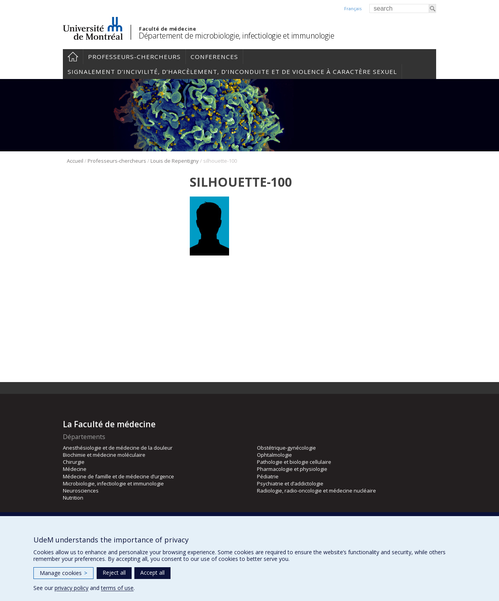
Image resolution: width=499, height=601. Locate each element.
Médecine (74, 468)
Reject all (114, 572)
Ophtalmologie (274, 454)
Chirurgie (73, 461)
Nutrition (73, 497)
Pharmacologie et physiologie (292, 468)
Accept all (152, 572)
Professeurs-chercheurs (134, 57)
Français (352, 8)
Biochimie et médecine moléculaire (104, 454)
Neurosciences (81, 490)
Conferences (214, 57)
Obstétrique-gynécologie (286, 447)
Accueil (73, 56)
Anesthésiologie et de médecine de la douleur (117, 447)
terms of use (117, 588)
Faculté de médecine (167, 28)
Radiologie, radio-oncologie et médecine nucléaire (316, 490)
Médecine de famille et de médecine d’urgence (118, 476)
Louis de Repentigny (174, 160)
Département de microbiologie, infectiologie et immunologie (236, 35)
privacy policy (71, 588)
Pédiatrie (268, 476)
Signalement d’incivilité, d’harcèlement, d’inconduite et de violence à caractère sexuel (232, 71)
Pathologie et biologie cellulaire (294, 461)
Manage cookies (63, 573)
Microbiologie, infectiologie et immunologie (113, 483)
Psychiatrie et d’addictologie (290, 483)
